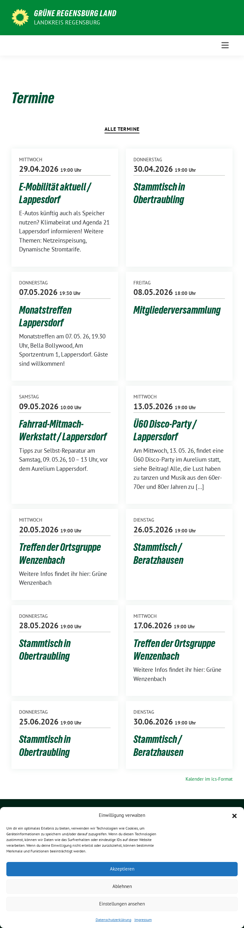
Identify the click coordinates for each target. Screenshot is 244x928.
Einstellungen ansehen (122, 904)
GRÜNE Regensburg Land (75, 13)
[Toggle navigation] (225, 45)
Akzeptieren (122, 869)
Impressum (143, 919)
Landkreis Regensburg (67, 22)
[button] (234, 815)
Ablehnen (122, 886)
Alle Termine (122, 129)
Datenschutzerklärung (113, 919)
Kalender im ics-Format (209, 779)
